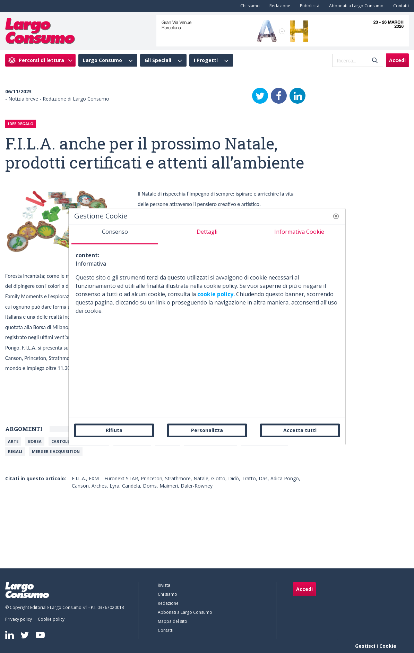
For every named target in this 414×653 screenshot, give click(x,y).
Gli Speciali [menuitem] (158, 60)
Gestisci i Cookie (375, 646)
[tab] (115, 234)
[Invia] (374, 60)
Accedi (397, 60)
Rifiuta (114, 430)
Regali (15, 451)
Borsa (35, 441)
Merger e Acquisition (56, 451)
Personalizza (207, 430)
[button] (336, 216)
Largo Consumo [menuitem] (102, 60)
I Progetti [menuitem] (206, 60)
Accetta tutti (300, 430)
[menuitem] (249, 6)
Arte (13, 441)
